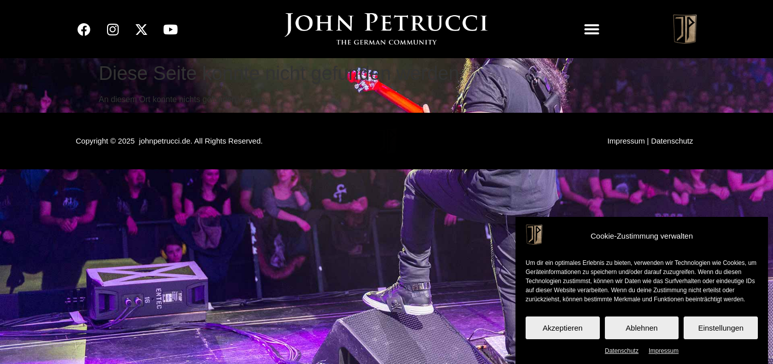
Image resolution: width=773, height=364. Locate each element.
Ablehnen (641, 328)
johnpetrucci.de (164, 140)
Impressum (664, 350)
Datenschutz (622, 350)
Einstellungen (721, 328)
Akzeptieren (563, 328)
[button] (592, 29)
